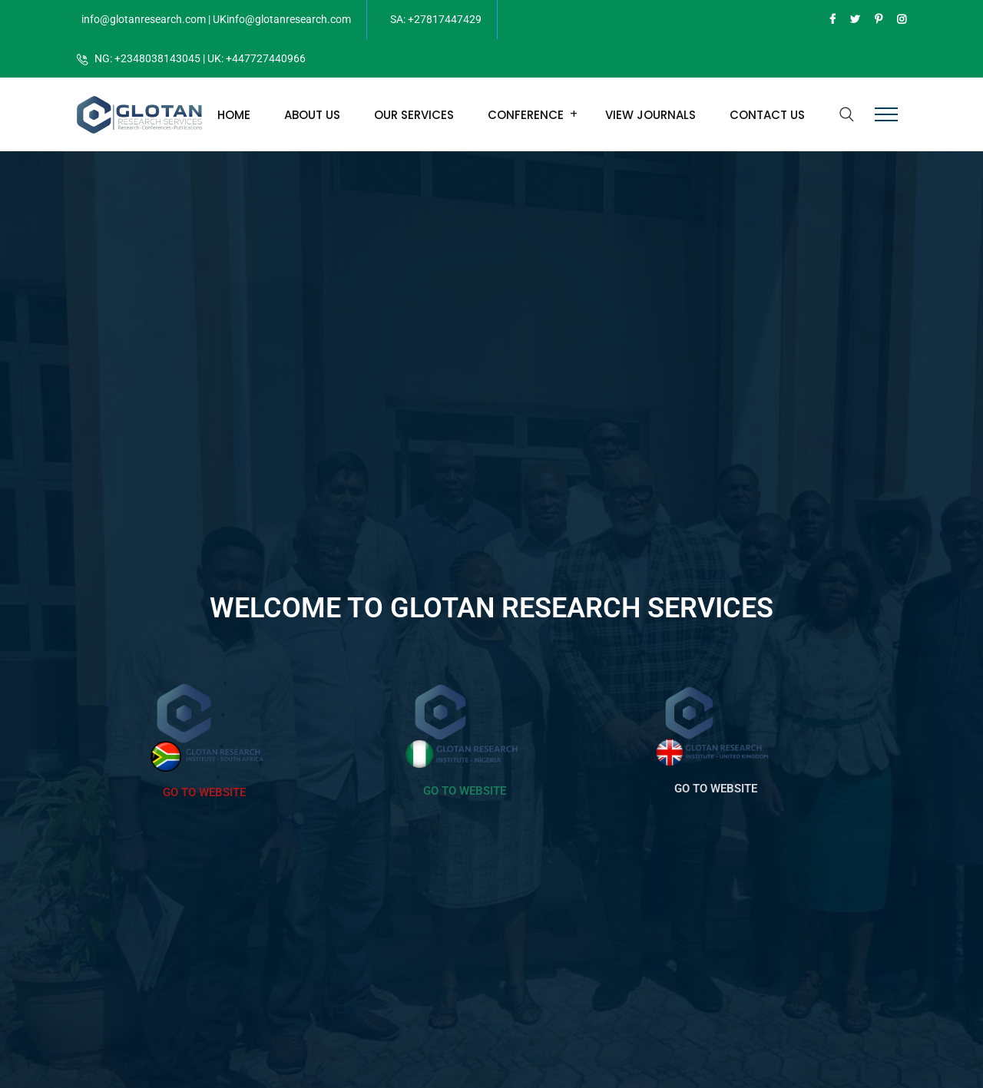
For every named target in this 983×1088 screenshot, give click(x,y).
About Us (312, 115)
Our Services (414, 115)
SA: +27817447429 (436, 19)
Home (233, 115)
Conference (526, 115)
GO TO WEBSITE (204, 792)
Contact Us (767, 115)
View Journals (650, 115)
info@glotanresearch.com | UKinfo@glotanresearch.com (216, 19)
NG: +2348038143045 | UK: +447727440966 (200, 58)
